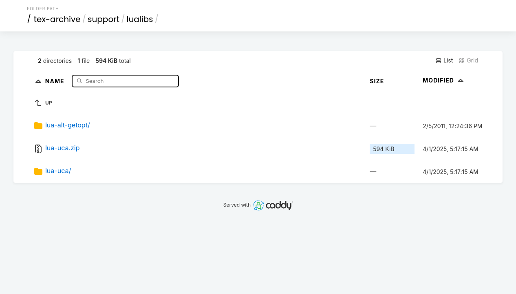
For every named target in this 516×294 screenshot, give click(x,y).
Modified (444, 80)
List (444, 60)
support (103, 19)
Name (55, 80)
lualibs (139, 19)
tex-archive (57, 19)
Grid (468, 60)
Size (377, 81)
